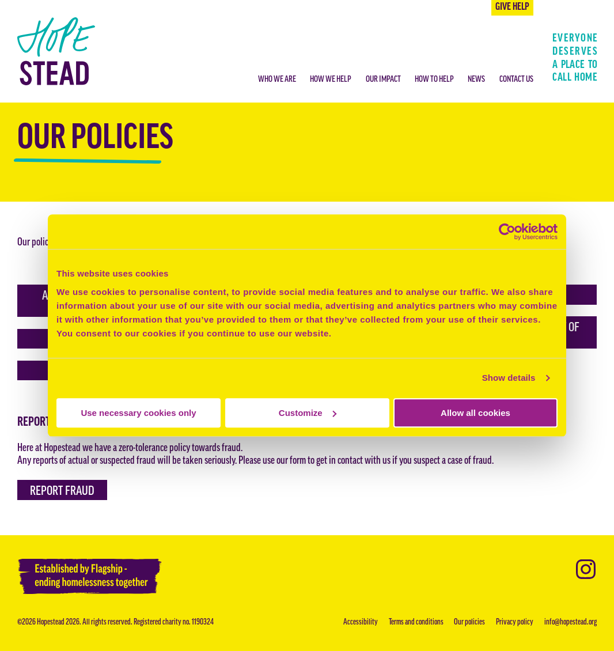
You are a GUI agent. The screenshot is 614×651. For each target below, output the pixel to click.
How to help (434, 79)
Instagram (585, 569)
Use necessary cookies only (138, 413)
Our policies (469, 622)
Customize (307, 413)
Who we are (277, 79)
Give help (512, 7)
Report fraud (62, 492)
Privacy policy (514, 622)
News (476, 79)
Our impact (383, 79)
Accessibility (360, 622)
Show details (509, 378)
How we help (330, 79)
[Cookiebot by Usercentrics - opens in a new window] (507, 231)
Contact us (516, 79)
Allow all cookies (475, 413)
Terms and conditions (416, 622)
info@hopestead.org (570, 622)
